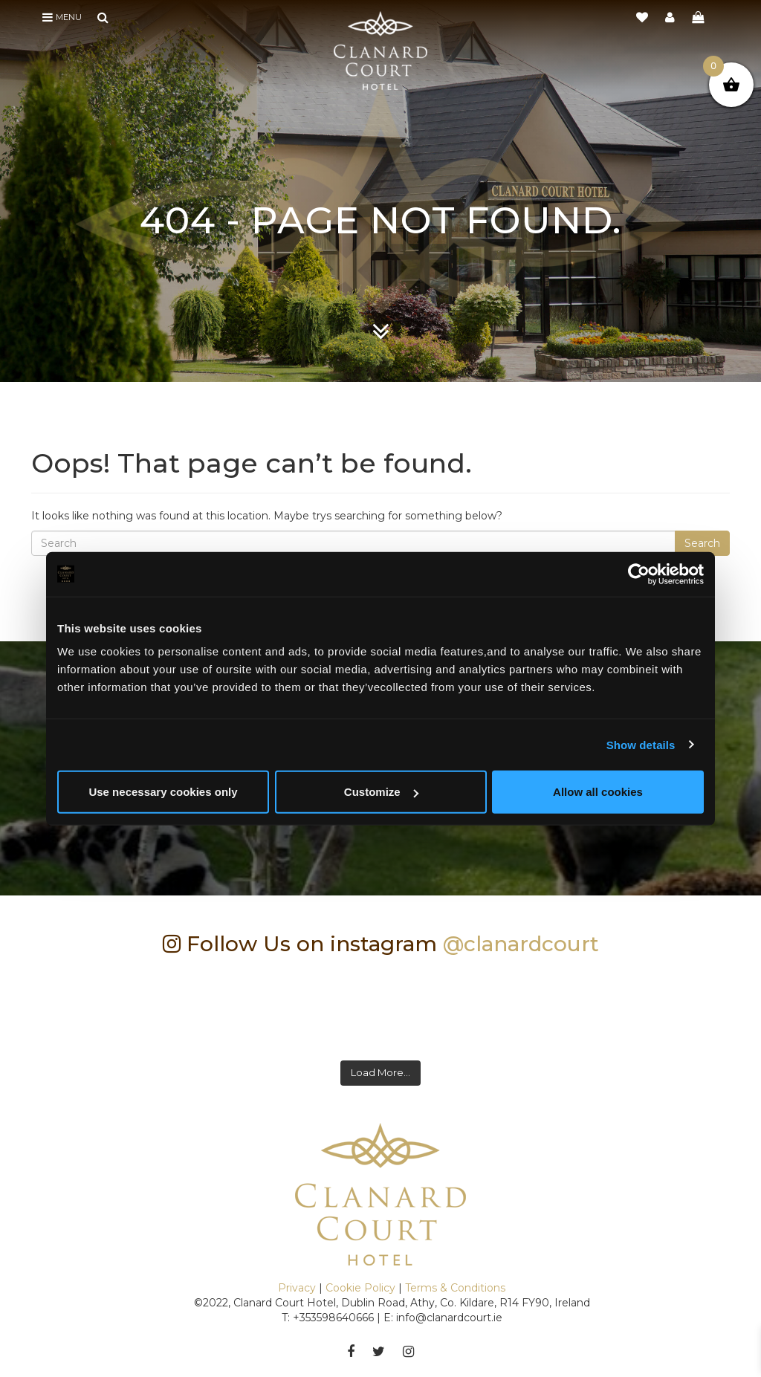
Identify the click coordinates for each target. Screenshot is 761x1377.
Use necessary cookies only (162, 791)
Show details (641, 744)
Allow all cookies (598, 791)
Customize (381, 791)
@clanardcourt (521, 943)
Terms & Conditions (455, 1288)
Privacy (297, 1288)
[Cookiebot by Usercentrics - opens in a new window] (639, 574)
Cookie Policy (360, 1288)
